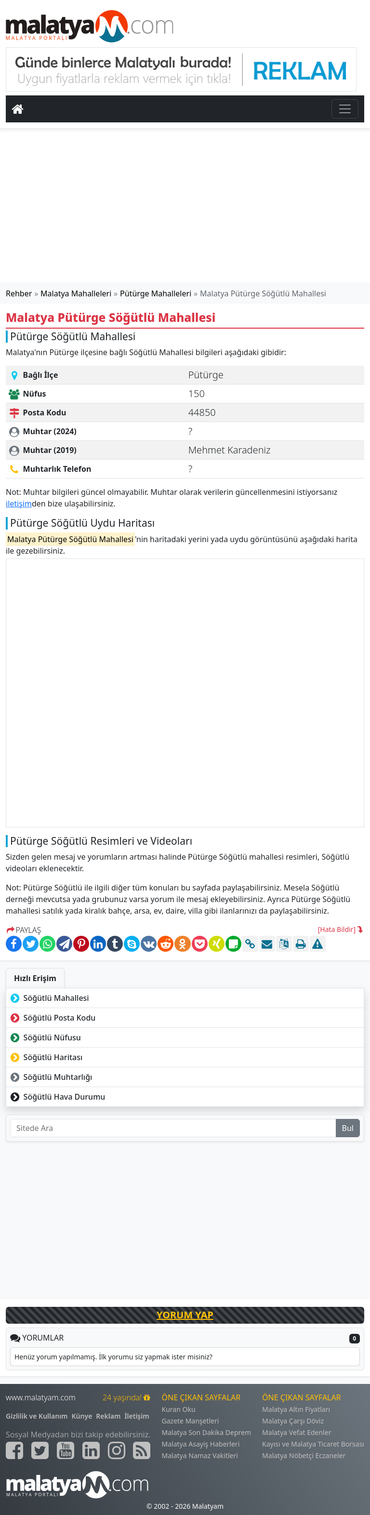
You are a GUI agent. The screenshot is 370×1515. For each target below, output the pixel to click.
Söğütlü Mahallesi (48, 998)
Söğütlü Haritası (45, 1057)
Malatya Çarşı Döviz (293, 1420)
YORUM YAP (185, 1314)
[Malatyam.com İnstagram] (116, 1450)
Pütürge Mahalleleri (155, 293)
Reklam (108, 1416)
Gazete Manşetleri (190, 1420)
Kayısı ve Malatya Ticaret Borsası (313, 1444)
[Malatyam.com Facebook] (14, 1450)
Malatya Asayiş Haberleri (201, 1444)
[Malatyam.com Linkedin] (91, 1450)
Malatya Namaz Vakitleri (200, 1455)
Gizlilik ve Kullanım (37, 1416)
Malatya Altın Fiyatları (296, 1409)
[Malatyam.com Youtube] (65, 1450)
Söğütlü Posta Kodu (51, 1017)
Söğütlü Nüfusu (44, 1037)
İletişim (136, 1416)
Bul (348, 1128)
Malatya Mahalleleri (75, 293)
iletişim (19, 503)
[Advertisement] (185, 207)
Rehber (19, 293)
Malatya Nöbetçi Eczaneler (303, 1455)
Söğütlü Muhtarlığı (50, 1077)
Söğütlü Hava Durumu (56, 1096)
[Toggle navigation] (344, 109)
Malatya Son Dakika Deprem (206, 1432)
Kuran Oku (179, 1409)
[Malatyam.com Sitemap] (141, 1450)
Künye (82, 1416)
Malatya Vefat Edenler (296, 1432)
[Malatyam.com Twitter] (40, 1450)
